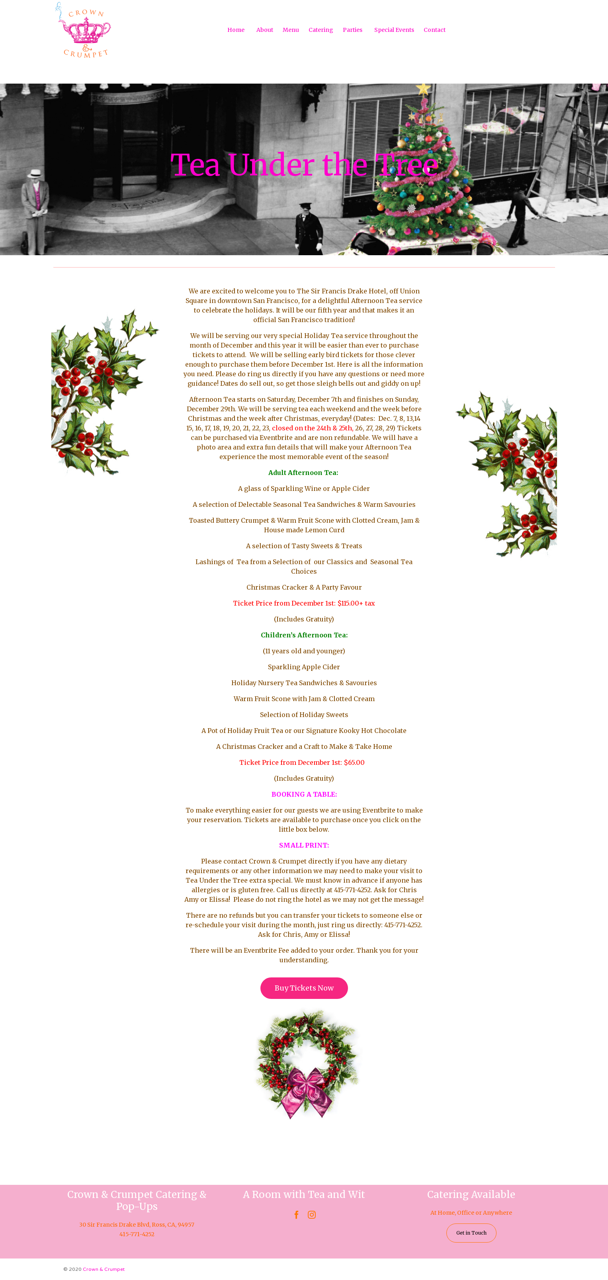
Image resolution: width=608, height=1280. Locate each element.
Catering (321, 29)
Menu (291, 29)
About (264, 29)
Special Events (394, 29)
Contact (435, 29)
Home (235, 29)
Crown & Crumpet (104, 1269)
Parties (352, 29)
